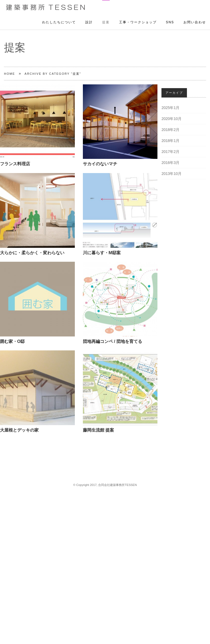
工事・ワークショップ (138, 16)
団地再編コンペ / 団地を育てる (112, 341)
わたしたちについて (59, 16)
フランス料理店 (15, 164)
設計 (89, 16)
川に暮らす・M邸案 (102, 252)
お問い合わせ (194, 16)
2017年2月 (170, 151)
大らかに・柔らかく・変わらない (32, 252)
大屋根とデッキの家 (19, 430)
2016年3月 (170, 162)
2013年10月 (171, 173)
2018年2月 (170, 130)
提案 (106, 16)
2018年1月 (170, 140)
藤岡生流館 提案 (98, 430)
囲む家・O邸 (12, 341)
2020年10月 (171, 119)
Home (9, 73)
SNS (170, 16)
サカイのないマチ (100, 164)
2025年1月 (170, 108)
